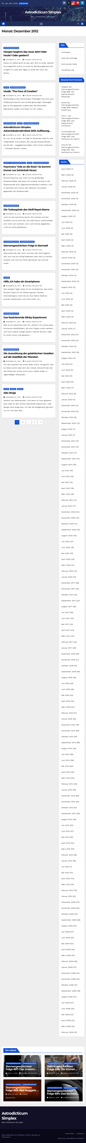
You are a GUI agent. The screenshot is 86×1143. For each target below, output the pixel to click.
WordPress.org (67, 70)
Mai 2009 (65, 944)
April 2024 (65, 311)
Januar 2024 (66, 329)
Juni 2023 (65, 370)
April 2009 (66, 949)
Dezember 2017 (68, 583)
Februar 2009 (67, 961)
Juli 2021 (65, 470)
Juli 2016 (65, 683)
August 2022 (66, 429)
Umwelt (20, 389)
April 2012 (65, 843)
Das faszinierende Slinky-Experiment (25, 317)
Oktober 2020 (67, 524)
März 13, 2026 (54, 1097)
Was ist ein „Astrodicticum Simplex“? (71, 1138)
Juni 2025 (65, 228)
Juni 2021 (65, 476)
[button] (78, 24)
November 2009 (68, 908)
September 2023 (68, 352)
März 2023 (66, 388)
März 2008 (66, 1026)
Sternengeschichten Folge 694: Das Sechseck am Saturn (70, 136)
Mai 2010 (65, 873)
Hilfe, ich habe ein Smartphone (21, 281)
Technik (6, 277)
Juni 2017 (65, 618)
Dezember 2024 (68, 264)
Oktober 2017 (67, 595)
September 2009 (68, 920)
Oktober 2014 (67, 737)
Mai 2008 (65, 1014)
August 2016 (66, 677)
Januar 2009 (67, 967)
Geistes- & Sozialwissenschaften (14, 162)
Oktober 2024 (67, 275)
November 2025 (68, 198)
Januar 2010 (66, 896)
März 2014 (65, 778)
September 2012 (68, 813)
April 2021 (65, 488)
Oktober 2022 (67, 417)
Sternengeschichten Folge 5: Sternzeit (25, 245)
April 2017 (65, 630)
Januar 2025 (66, 258)
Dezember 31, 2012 (13, 59)
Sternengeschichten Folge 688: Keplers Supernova (70, 107)
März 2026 (66, 175)
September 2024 (68, 281)
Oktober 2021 (67, 453)
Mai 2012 (65, 837)
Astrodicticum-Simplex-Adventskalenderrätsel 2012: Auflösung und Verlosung (26, 131)
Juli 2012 (65, 825)
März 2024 (66, 317)
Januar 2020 (66, 577)
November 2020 (68, 518)
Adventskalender (9, 123)
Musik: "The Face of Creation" (20, 91)
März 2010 (65, 884)
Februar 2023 (67, 394)
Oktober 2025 (67, 204)
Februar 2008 (67, 1032)
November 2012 (68, 802)
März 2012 (65, 849)
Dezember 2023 (68, 334)
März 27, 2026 (54, 1073)
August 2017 (66, 606)
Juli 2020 (65, 541)
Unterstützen (69, 1133)
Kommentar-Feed (69, 64)
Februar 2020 (67, 571)
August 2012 (66, 819)
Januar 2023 (66, 400)
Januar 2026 (66, 187)
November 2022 (68, 411)
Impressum (80, 1133)
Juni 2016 (65, 689)
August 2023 (66, 358)
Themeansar (6, 1137)
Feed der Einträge (69, 58)
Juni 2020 (65, 547)
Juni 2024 (65, 299)
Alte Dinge (9, 392)
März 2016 (65, 707)
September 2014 (68, 742)
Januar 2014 (66, 790)
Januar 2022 (66, 435)
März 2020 (66, 565)
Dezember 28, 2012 (13, 250)
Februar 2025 (67, 252)
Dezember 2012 (68, 796)
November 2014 (68, 731)
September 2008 (68, 991)
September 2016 (68, 672)
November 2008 (68, 979)
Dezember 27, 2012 (13, 322)
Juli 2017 (65, 612)
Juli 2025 (65, 222)
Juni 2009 (65, 938)
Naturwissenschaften (11, 48)
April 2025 (65, 240)
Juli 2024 (65, 293)
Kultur (6, 87)
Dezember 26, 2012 (13, 361)
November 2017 (68, 589)
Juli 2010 (65, 867)
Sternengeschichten (27, 241)
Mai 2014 (65, 766)
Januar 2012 (66, 861)
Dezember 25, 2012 (13, 397)
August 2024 (66, 287)
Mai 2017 (65, 624)
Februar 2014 (67, 784)
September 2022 (68, 423)
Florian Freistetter (32, 59)
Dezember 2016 (68, 654)
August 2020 (67, 536)
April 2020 (66, 559)
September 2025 (68, 210)
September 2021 (68, 459)
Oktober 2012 (67, 808)
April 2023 (65, 382)
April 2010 (65, 878)
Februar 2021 (67, 500)
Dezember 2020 (68, 512)
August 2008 (67, 997)
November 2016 (68, 660)
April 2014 (65, 772)
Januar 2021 (66, 506)
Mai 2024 (65, 305)
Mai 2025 (65, 234)
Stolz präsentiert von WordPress (13, 1135)
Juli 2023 (65, 364)
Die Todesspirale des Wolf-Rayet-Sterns (26, 209)
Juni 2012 (65, 831)
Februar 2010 (67, 890)
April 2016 (65, 701)
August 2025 (66, 216)
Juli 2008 (65, 1003)
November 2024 (68, 269)
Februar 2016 (67, 713)
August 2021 (66, 465)
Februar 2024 (67, 323)
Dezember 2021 (68, 441)
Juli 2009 (65, 932)
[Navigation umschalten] (41, 23)
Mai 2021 (65, 482)
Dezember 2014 (68, 725)
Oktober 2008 (67, 985)
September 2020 (68, 530)
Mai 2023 (65, 376)
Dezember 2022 (68, 405)
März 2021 (65, 494)
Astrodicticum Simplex (43, 12)
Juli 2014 (65, 754)
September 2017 (68, 601)
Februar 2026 (67, 181)
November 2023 (68, 340)
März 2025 (66, 246)
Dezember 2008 (68, 973)
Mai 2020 (65, 553)
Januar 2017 (66, 648)
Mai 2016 (65, 695)
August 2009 (67, 926)
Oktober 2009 (67, 914)
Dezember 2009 (68, 902)
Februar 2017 (67, 642)
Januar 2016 (66, 719)
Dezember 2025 (68, 193)
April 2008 (66, 1020)
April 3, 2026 (13, 1073)
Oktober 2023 (67, 346)
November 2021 (68, 447)
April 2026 (66, 169)
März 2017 (65, 636)
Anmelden (65, 52)
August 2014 (66, 748)
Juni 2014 (65, 760)
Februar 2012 (67, 855)
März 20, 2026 (13, 1094)
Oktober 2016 (67, 666)
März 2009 (66, 955)
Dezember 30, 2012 (13, 95)
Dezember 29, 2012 (13, 174)
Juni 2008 (65, 1009)
